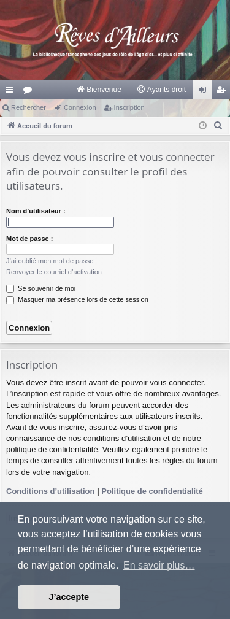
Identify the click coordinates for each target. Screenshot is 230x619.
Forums (30, 92)
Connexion (80, 107)
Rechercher (28, 107)
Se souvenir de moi (40, 288)
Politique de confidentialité (151, 491)
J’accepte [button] (69, 597)
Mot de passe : (29, 238)
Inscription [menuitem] (223, 92)
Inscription (129, 107)
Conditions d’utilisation (50, 491)
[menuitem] (98, 89)
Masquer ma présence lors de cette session (77, 299)
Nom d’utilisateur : (36, 211)
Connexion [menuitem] (205, 92)
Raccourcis (11, 92)
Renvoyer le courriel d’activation (54, 271)
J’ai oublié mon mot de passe (49, 260)
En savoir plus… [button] (159, 565)
